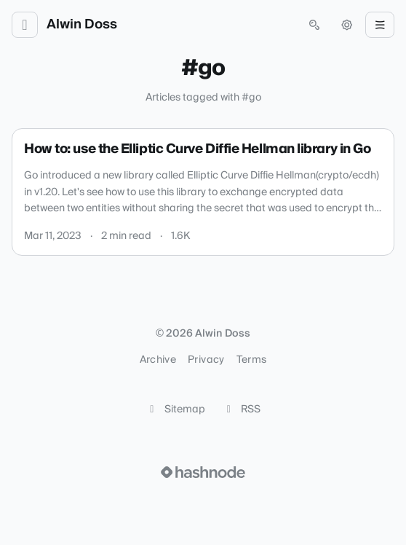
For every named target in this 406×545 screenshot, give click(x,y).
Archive (158, 360)
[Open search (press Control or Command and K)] (314, 25)
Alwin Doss (82, 25)
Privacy (206, 360)
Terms (251, 360)
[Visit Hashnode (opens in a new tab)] (203, 472)
